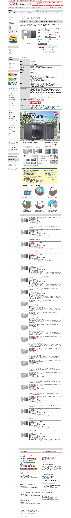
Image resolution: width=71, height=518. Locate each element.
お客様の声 (21, 7)
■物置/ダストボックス (13, 50)
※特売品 (10, 137)
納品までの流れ (11, 7)
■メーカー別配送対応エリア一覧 (13, 56)
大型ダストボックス (12, 131)
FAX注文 (38, 7)
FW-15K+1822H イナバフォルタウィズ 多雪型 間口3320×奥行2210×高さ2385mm (45, 312)
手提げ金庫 (11, 103)
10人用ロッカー (30, 12)
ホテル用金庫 (11, 97)
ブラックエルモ (53, 12)
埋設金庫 (10, 107)
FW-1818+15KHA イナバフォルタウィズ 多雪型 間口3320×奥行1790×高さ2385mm (45, 432)
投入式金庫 (11, 95)
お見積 (31, 82)
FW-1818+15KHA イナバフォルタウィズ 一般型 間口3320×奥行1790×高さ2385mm (45, 420)
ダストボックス (12, 129)
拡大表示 (29, 43)
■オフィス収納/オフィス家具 (13, 54)
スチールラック (12, 147)
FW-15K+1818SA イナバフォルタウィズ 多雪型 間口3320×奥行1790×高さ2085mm (45, 289)
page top (60, 445)
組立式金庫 (11, 110)
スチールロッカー (37, 12)
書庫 (58, 12)
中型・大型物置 (12, 116)
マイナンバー (11, 139)
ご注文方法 (10, 59)
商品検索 (10, 10)
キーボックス (11, 101)
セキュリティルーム (12, 108)
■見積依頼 (11, 67)
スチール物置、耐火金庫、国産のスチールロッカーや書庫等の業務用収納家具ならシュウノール (24, 0)
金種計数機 (11, 112)
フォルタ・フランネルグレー (21, 12)
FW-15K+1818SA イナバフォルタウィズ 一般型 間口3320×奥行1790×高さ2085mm (45, 277)
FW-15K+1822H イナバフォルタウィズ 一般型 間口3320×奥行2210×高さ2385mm (45, 300)
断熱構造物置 (11, 122)
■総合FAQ (11, 49)
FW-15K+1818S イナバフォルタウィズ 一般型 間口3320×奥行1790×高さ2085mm (45, 253)
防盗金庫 (10, 93)
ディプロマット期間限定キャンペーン (13, 150)
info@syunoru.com (50, 498)
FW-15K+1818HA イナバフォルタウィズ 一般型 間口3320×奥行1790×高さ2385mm (45, 229)
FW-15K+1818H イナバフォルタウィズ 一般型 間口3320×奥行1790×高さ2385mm (45, 217)
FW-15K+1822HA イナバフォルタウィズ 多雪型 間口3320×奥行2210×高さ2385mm (45, 336)
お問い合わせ (34, 7)
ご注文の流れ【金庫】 (46, 478)
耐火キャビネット (12, 99)
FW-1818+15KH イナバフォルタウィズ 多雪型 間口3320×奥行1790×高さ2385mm (45, 408)
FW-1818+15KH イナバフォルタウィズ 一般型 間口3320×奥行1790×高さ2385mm (45, 396)
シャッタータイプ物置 (13, 120)
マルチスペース (12, 127)
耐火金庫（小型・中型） (13, 88)
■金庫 (10, 52)
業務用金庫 (10, 13)
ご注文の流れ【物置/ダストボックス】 (48, 483)
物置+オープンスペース (13, 125)
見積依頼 (29, 7)
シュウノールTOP (23, 16)
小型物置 (10, 114)
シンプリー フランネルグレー (18, 13)
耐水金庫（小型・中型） (13, 90)
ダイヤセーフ (11, 140)
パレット (10, 145)
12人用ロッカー (47, 12)
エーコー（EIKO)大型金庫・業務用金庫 (13, 143)
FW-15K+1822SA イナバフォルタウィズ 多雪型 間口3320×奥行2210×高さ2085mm (45, 384)
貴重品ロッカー (27, 13)
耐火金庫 (42, 12)
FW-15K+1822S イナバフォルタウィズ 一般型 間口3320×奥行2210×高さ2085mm (45, 348)
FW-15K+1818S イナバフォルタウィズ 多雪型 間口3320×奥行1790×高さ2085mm (45, 265)
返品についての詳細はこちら (50, 47)
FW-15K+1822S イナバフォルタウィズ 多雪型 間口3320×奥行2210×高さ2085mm (45, 360)
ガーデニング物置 (12, 118)
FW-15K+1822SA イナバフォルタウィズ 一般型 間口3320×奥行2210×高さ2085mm (45, 372)
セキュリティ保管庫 (12, 105)
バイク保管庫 (11, 123)
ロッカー (10, 135)
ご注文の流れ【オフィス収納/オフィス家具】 (50, 487)
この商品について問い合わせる (50, 51)
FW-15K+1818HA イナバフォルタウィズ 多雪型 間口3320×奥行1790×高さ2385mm (45, 241)
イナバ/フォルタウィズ (35, 17)
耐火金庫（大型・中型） (13, 91)
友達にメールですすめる (49, 52)
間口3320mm (43, 18)
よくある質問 (11, 47)
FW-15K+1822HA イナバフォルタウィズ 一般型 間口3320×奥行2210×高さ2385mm (45, 324)
